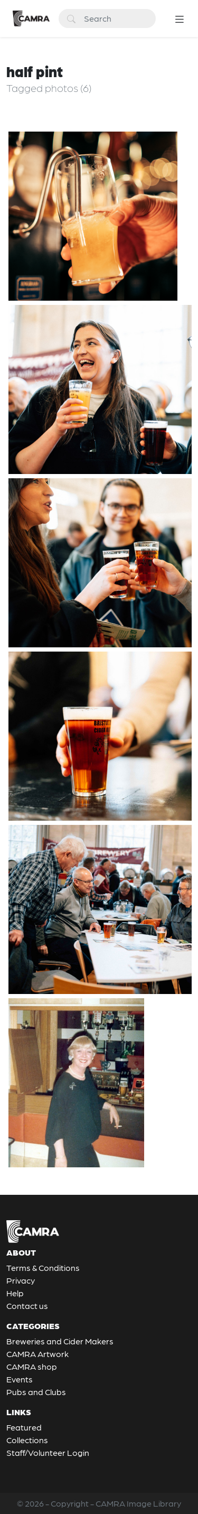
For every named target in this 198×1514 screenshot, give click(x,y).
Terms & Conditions (43, 1267)
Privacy (20, 1280)
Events (19, 1379)
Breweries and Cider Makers (60, 1341)
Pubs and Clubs (36, 1392)
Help (15, 1293)
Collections (27, 1440)
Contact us (27, 1306)
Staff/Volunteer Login (47, 1452)
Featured (24, 1427)
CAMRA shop (31, 1366)
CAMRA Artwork (37, 1354)
